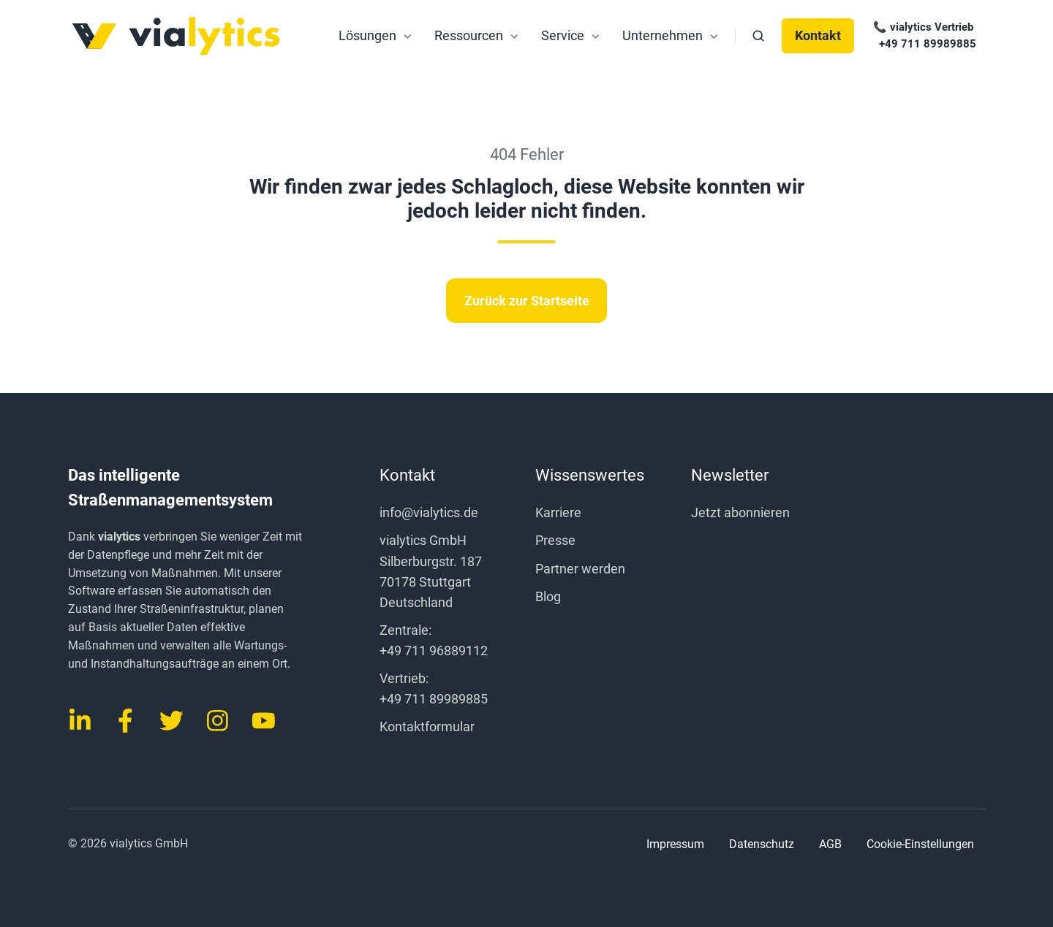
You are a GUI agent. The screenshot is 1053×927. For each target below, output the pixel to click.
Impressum (675, 844)
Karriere (558, 512)
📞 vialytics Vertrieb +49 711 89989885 (923, 35)
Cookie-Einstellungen (920, 844)
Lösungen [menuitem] (367, 35)
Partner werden (580, 568)
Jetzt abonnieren (740, 512)
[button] (758, 35)
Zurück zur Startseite (526, 300)
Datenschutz (761, 844)
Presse (555, 540)
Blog (548, 596)
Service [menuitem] (562, 35)
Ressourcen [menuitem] (468, 35)
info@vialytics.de (429, 512)
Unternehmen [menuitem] (662, 35)
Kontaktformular (427, 726)
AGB (830, 844)
